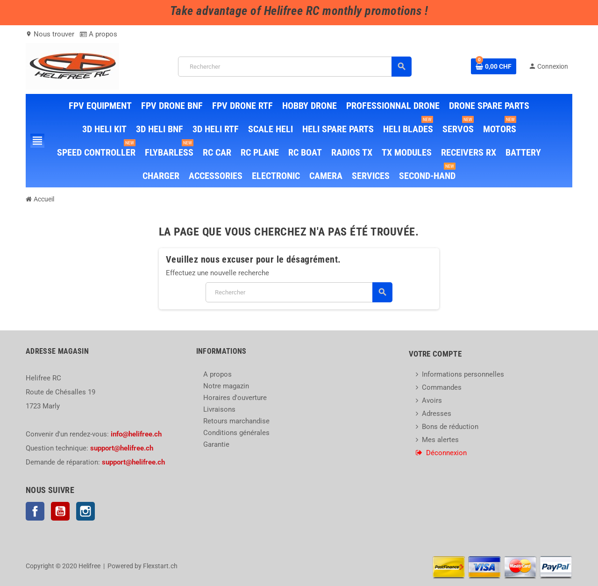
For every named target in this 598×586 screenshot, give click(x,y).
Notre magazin (226, 386)
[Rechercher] (295, 67)
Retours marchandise (236, 421)
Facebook (35, 511)
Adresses (436, 413)
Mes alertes (440, 440)
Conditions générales (236, 433)
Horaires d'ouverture (235, 397)
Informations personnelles (463, 374)
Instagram (85, 511)
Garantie (216, 444)
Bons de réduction (450, 426)
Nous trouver (50, 34)
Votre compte (435, 353)
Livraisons (219, 409)
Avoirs (432, 400)
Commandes (442, 387)
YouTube (60, 511)
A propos (98, 34)
